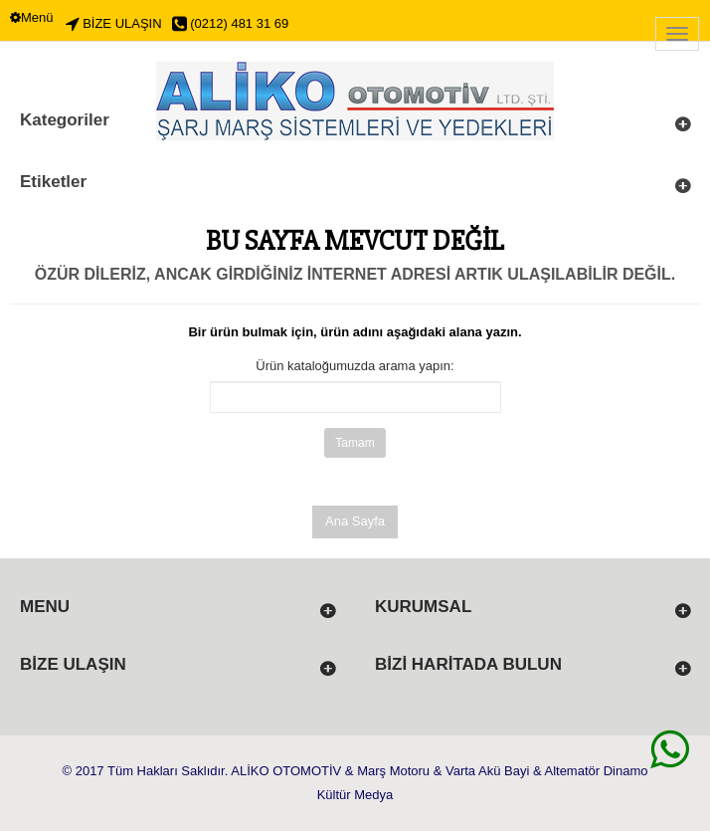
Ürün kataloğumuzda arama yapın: (354, 365)
